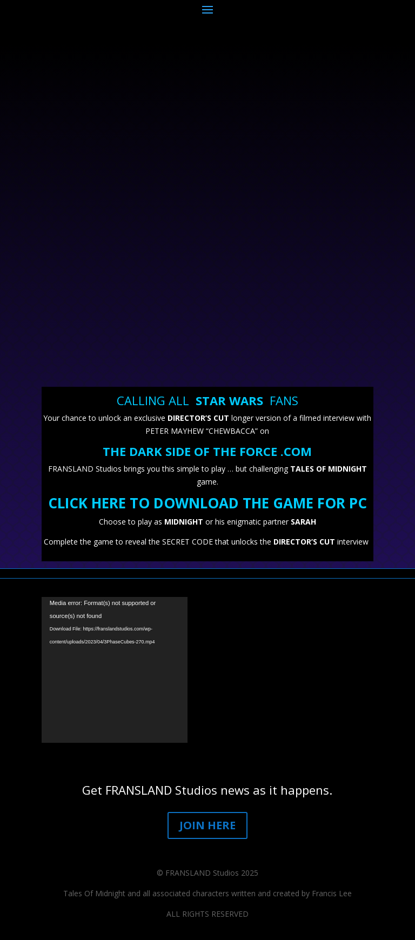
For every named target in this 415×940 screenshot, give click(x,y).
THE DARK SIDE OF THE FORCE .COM (207, 451)
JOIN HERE (207, 825)
